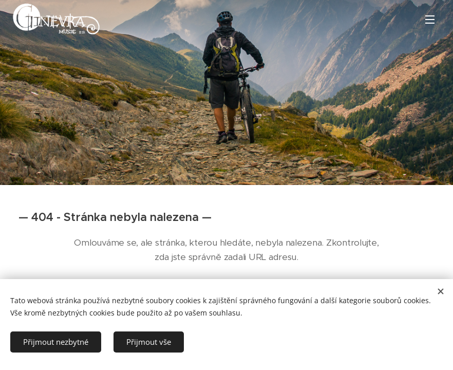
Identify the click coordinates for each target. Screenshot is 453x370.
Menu (430, 19)
